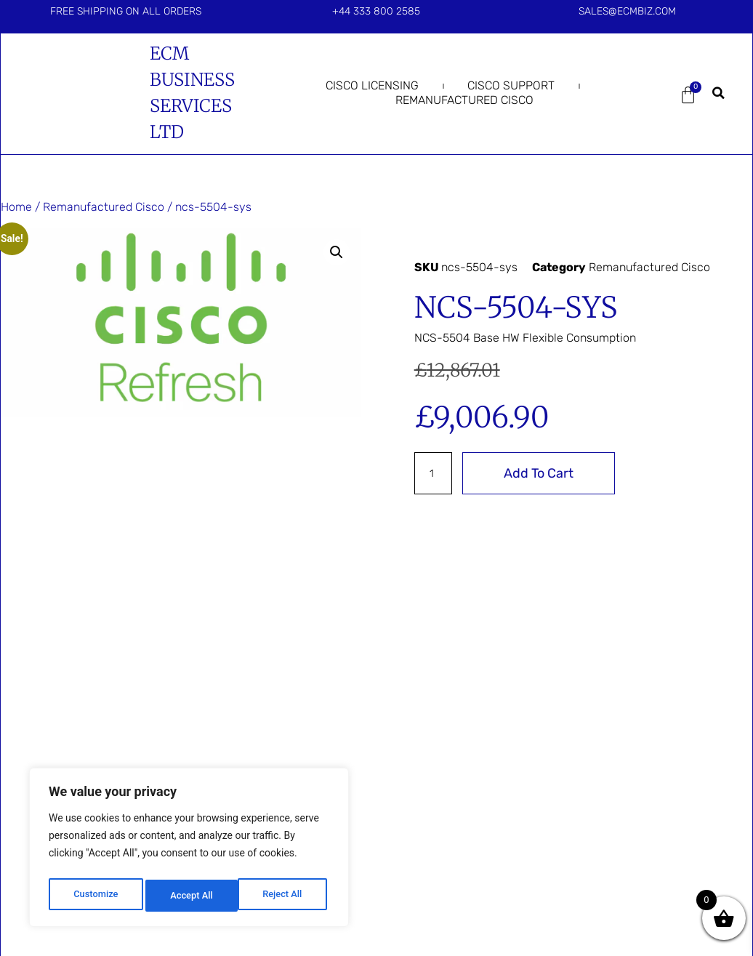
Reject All (190, 895)
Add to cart (543, 473)
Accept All (284, 895)
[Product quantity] (435, 473)
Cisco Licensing (372, 85)
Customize (95, 895)
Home (16, 207)
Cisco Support (511, 85)
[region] (189, 850)
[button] (719, 93)
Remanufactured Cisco (464, 100)
